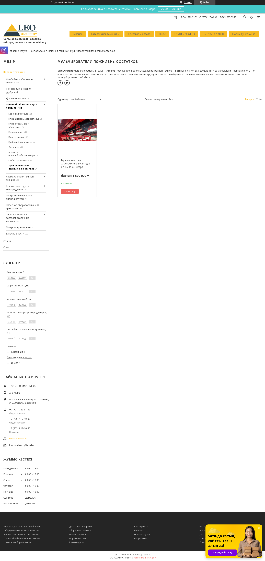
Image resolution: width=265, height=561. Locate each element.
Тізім (259, 99)
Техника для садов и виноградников (17, 187)
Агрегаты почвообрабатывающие (21, 154)
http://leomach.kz (18, 438)
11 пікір (188, 2)
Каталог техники (14, 72)
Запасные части (15, 233)
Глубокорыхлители (18, 160)
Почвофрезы (15, 131)
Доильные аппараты (17, 98)
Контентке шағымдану (145, 557)
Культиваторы (16, 137)
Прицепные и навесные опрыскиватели (19, 197)
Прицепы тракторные (18, 227)
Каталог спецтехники (104, 34)
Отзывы (8, 241)
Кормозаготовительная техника (21, 534)
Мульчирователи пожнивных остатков (21, 167)
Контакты (205, 538)
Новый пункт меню (243, 34)
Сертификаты (141, 526)
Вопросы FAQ (141, 538)
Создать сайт (57, 2)
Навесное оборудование (17, 542)
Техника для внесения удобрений (22, 526)
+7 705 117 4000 (213, 34)
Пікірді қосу (251, 17)
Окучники (13, 147)
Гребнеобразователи (20, 142)
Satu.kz (147, 554)
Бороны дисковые (18, 113)
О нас (162, 34)
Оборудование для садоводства (21, 530)
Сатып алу (69, 191)
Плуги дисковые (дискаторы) (23, 118)
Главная (78, 34)
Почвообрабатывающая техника (48, 50)
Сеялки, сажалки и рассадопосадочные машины (17, 218)
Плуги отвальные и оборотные (18, 125)
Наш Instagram (142, 534)
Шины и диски (76, 542)
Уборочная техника (80, 530)
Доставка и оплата (139, 34)
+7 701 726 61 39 (184, 34)
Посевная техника (79, 534)
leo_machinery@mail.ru (21, 445)
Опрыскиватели (78, 538)
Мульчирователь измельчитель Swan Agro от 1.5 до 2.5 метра (75, 163)
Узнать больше (171, 9)
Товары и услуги (17, 50)
